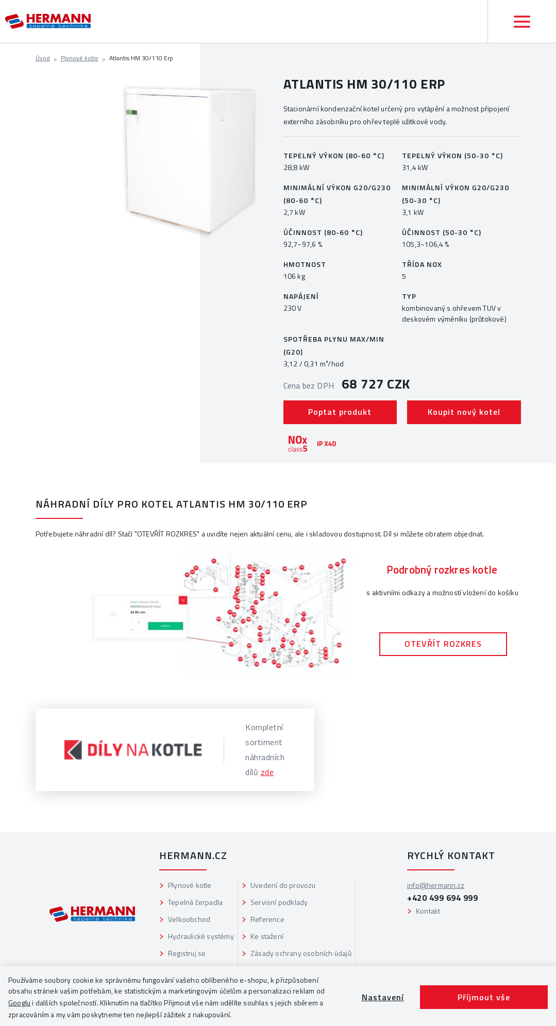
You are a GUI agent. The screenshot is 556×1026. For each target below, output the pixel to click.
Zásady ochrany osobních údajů (300, 953)
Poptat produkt (340, 412)
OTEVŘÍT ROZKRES (443, 643)
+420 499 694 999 (442, 898)
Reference (267, 919)
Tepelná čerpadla (195, 902)
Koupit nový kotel (464, 412)
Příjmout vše (484, 997)
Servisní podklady (279, 902)
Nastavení (383, 997)
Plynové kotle (79, 58)
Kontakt (428, 911)
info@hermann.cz (435, 885)
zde (267, 772)
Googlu (19, 1002)
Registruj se (187, 953)
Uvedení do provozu (283, 885)
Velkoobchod (189, 919)
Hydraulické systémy (201, 936)
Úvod (43, 58)
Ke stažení (266, 936)
